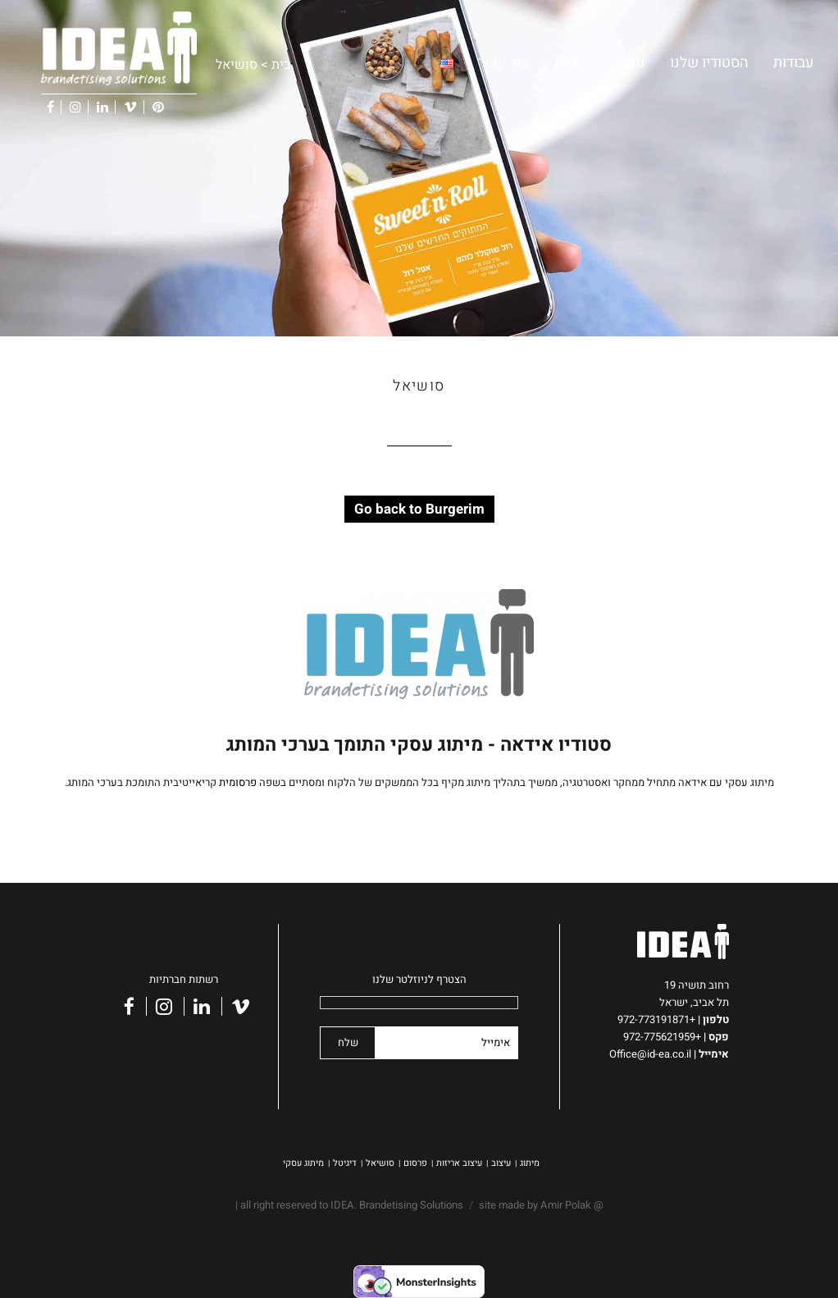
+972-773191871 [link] (659, 1019)
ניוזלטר (624, 63)
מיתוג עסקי (303, 1163)
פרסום (415, 1163)
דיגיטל (345, 1163)
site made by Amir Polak (535, 1205)
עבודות (793, 63)
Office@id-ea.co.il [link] (654, 1054)
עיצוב (501, 1163)
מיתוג (530, 1163)
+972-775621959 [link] (662, 1036)
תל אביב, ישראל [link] (694, 1002)
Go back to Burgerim (419, 509)
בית (280, 65)
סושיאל (380, 1163)
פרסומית (238, 782)
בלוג (565, 63)
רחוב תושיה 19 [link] (696, 985)
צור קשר (503, 63)
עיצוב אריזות (459, 1163)
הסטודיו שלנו (709, 63)
